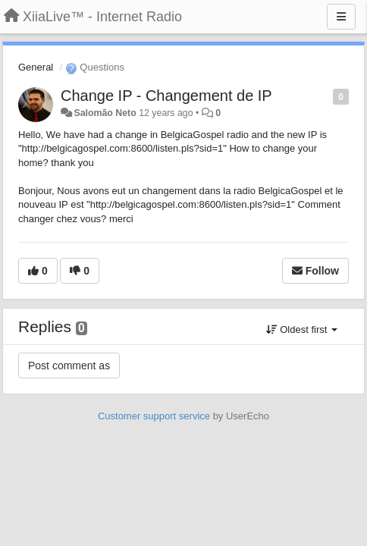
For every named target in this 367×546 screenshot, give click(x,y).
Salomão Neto (105, 113)
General (35, 67)
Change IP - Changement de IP (166, 95)
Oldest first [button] (301, 329)
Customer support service (154, 416)
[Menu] (341, 17)
